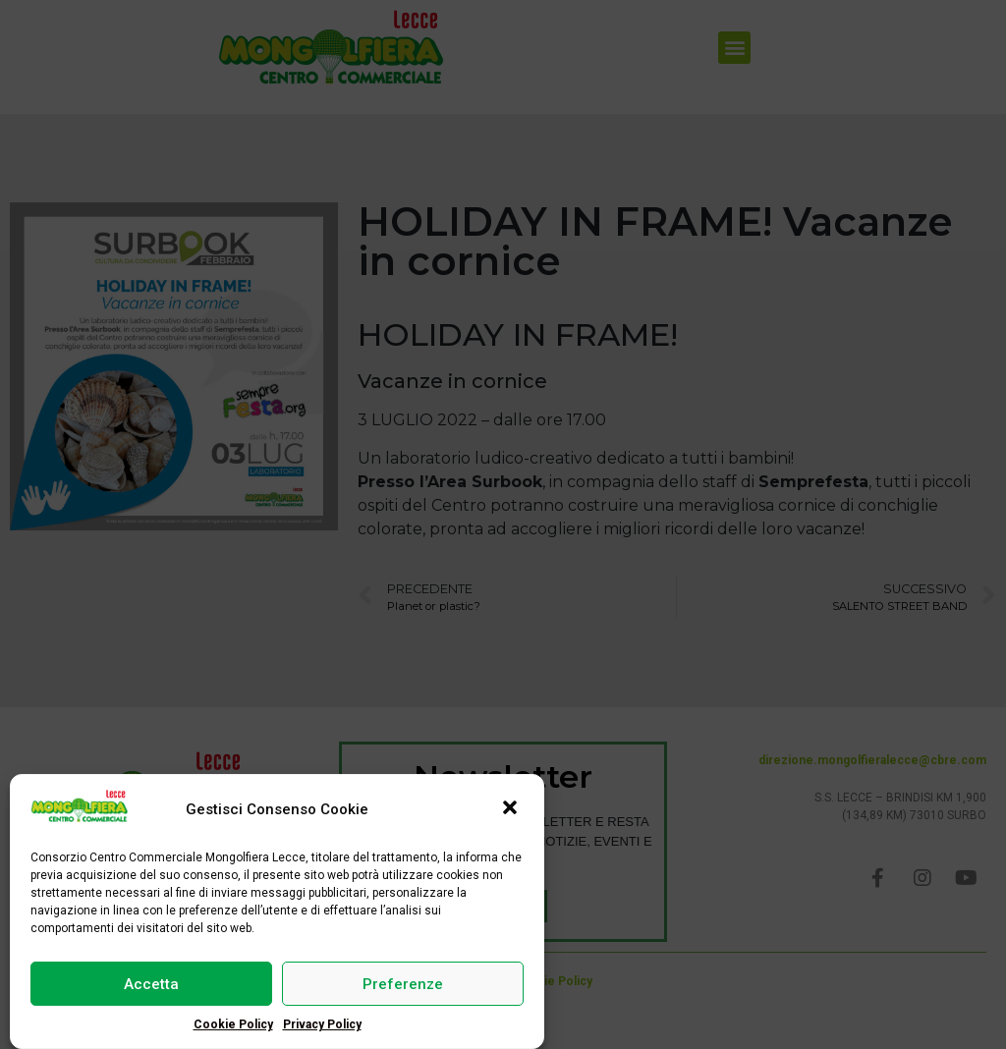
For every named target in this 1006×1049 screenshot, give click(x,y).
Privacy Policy (322, 1025)
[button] (512, 811)
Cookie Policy (233, 1025)
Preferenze (403, 985)
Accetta (151, 985)
